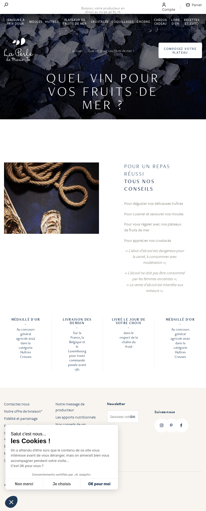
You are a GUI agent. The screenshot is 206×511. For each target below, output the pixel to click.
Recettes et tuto (192, 21)
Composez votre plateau (180, 50)
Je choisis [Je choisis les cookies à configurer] (62, 484)
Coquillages (123, 21)
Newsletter (116, 403)
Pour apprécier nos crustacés (147, 240)
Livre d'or (175, 21)
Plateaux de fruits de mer (74, 21)
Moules (35, 21)
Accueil (77, 50)
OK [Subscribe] (132, 416)
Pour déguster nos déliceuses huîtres (153, 203)
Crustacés (100, 21)
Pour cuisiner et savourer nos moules (153, 214)
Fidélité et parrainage (21, 418)
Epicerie (143, 21)
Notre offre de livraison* (23, 411)
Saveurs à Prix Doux (16, 21)
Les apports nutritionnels (76, 417)
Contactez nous (17, 404)
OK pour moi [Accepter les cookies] (99, 484)
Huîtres (51, 21)
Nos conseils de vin (71, 424)
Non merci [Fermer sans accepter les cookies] (24, 484)
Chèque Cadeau (160, 21)
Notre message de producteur (70, 407)
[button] (11, 501)
